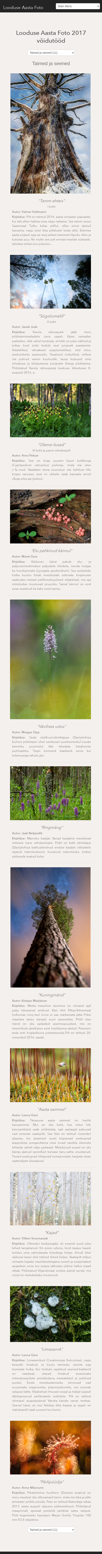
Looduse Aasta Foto (23, 7)
